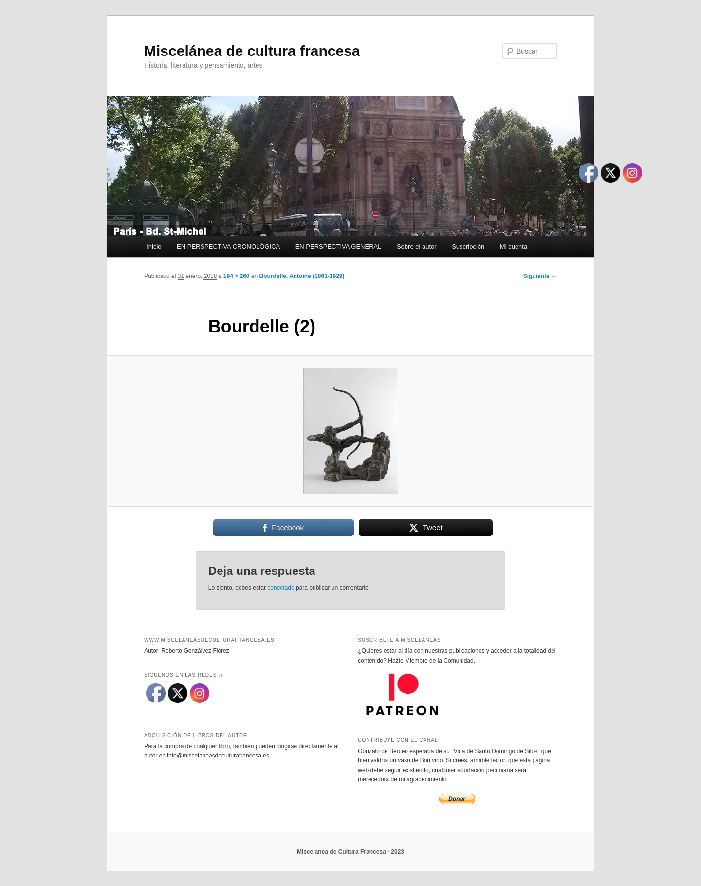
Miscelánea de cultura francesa (252, 51)
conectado (280, 587)
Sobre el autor (417, 246)
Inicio (154, 246)
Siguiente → (540, 276)
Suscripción (468, 246)
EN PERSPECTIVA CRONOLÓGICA (228, 246)
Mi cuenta (513, 246)
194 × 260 (236, 276)
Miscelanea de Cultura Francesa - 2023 (350, 852)
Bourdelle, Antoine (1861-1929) (302, 276)
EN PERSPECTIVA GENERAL (338, 246)
